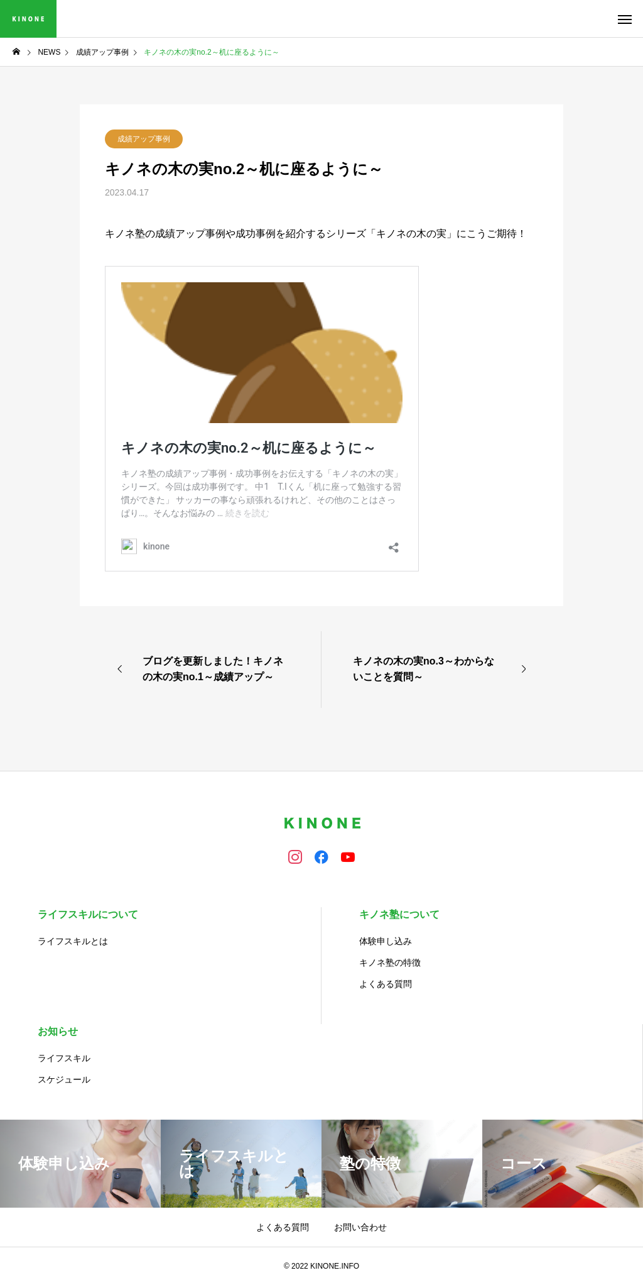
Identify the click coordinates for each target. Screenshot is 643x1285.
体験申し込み (385, 941)
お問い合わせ (360, 1227)
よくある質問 (385, 984)
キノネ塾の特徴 (390, 962)
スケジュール (64, 1079)
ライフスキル (64, 1058)
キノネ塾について (399, 914)
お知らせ (58, 1031)
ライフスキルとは (73, 941)
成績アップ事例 (143, 139)
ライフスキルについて (88, 914)
